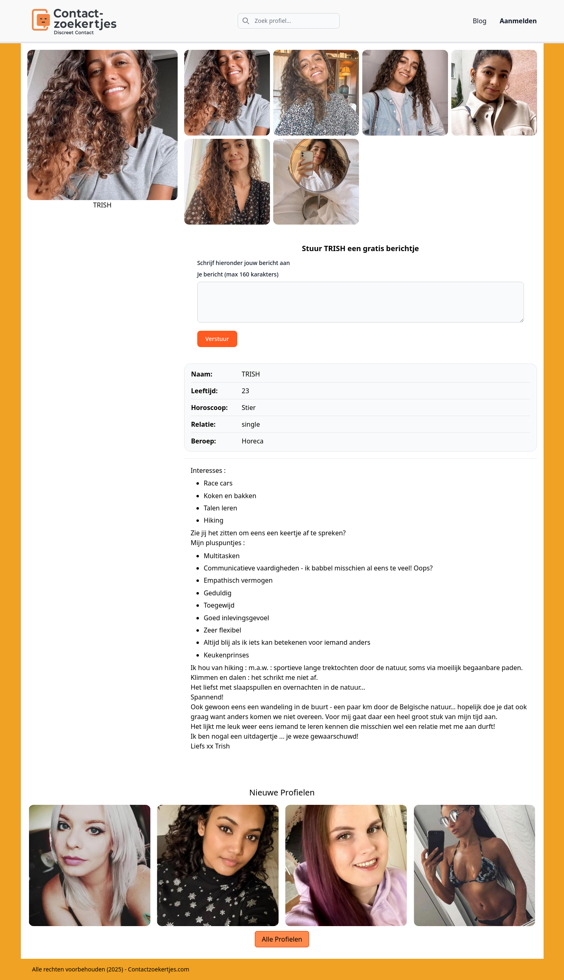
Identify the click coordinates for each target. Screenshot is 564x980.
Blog (479, 20)
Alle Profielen (282, 939)
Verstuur (217, 339)
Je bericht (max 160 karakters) (238, 274)
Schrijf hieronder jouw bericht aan (243, 263)
